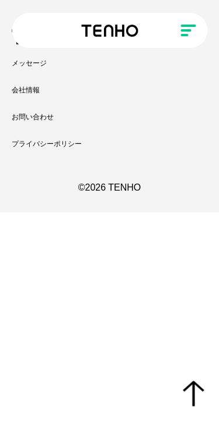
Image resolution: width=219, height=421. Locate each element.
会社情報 (26, 90)
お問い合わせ (33, 117)
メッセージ (29, 63)
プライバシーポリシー (47, 144)
